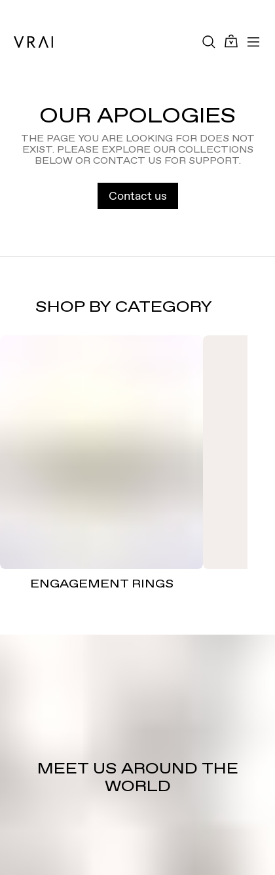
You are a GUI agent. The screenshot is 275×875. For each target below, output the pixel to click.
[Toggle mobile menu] (253, 42)
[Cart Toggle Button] (231, 41)
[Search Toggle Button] (209, 42)
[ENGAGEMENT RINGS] (101, 452)
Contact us (138, 195)
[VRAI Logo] (33, 41)
